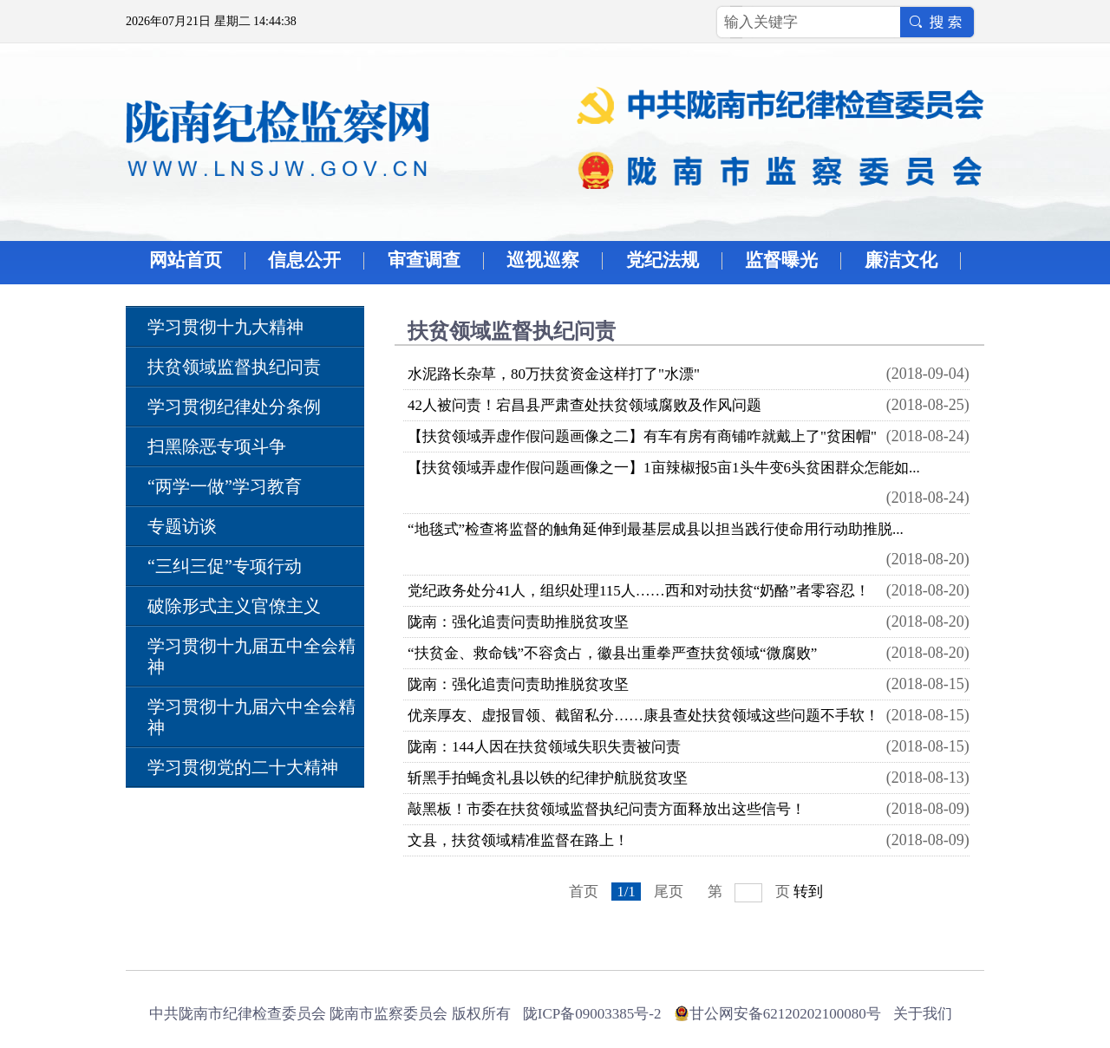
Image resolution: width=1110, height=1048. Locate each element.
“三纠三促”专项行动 (224, 566)
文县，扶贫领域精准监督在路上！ (518, 840)
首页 (583, 891)
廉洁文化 (901, 260)
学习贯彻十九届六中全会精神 (251, 717)
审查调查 (424, 260)
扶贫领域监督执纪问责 (234, 366)
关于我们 (922, 1014)
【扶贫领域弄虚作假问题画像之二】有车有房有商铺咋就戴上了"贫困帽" (642, 436)
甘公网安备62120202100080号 (785, 1014)
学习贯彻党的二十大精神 (242, 767)
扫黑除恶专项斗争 (216, 446)
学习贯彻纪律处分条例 (234, 406)
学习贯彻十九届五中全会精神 (251, 656)
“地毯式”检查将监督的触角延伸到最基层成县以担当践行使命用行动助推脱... (656, 529)
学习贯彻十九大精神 (225, 326)
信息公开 (304, 260)
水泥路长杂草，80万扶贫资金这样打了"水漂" (554, 374)
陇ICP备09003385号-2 (592, 1014)
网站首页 (185, 260)
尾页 (668, 891)
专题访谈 (182, 526)
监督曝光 (781, 260)
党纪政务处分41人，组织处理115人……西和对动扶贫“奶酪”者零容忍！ (639, 591)
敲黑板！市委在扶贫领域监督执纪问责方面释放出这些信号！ (607, 809)
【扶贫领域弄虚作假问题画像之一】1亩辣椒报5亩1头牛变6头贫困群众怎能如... (664, 467)
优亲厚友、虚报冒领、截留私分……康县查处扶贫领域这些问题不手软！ (643, 715)
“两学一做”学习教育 (224, 486)
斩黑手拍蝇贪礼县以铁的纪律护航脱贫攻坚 (548, 778)
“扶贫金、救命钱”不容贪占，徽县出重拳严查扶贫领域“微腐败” (612, 653)
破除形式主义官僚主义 (234, 605)
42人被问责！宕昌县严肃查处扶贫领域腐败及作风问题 (584, 405)
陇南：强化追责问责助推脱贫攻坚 (518, 622)
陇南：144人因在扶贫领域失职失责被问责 (544, 747)
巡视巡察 (542, 260)
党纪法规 (662, 260)
